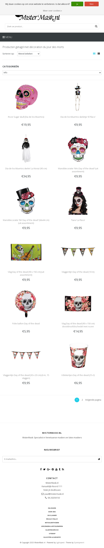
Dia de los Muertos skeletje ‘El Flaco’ (78, 116)
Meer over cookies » (52, 10)
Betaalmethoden (52, 523)
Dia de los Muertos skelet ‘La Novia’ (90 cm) (26, 168)
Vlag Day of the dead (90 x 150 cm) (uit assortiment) (26, 273)
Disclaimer (52, 515)
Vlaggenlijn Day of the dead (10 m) (78, 271)
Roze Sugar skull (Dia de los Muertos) (26, 116)
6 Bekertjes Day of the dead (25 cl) (78, 375)
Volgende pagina (93, 399)
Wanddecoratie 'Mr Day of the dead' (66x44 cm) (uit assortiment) (26, 222)
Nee (92, 4)
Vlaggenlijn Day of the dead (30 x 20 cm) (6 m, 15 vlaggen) (26, 377)
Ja (77, 4)
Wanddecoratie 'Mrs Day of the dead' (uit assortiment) (78, 170)
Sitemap (52, 533)
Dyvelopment (79, 542)
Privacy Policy (52, 519)
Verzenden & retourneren (52, 526)
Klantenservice (52, 530)
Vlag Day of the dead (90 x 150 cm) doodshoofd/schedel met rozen (78, 325)
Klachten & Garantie (52, 537)
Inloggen (52, 508)
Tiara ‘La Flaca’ (78, 220)
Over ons (52, 512)
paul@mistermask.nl (54, 494)
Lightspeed (60, 542)
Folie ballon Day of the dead (26, 323)
